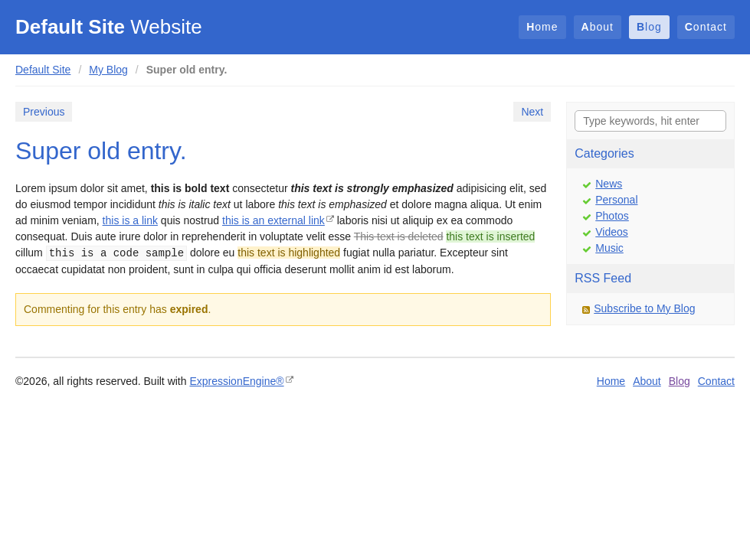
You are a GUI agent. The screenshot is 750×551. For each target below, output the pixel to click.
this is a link (130, 220)
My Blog (108, 70)
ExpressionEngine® (236, 381)
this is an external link (273, 220)
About (597, 27)
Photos (612, 216)
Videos (611, 232)
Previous (43, 112)
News (608, 184)
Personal (616, 200)
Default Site (42, 70)
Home (542, 27)
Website (108, 26)
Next (532, 112)
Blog (649, 27)
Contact (706, 27)
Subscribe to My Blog (644, 308)
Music (609, 248)
